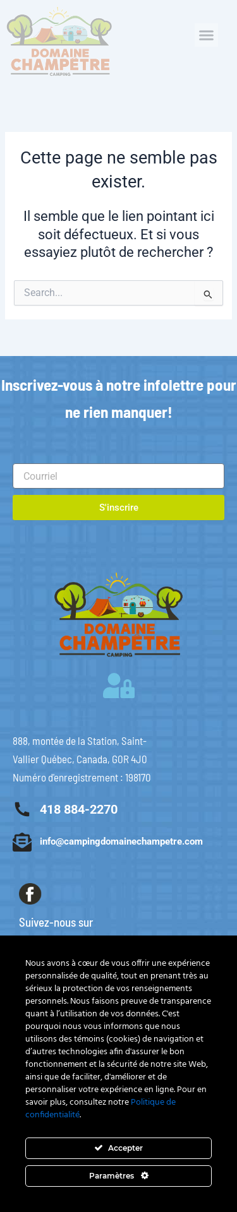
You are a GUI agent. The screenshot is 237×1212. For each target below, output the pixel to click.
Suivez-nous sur (56, 922)
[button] (207, 35)
